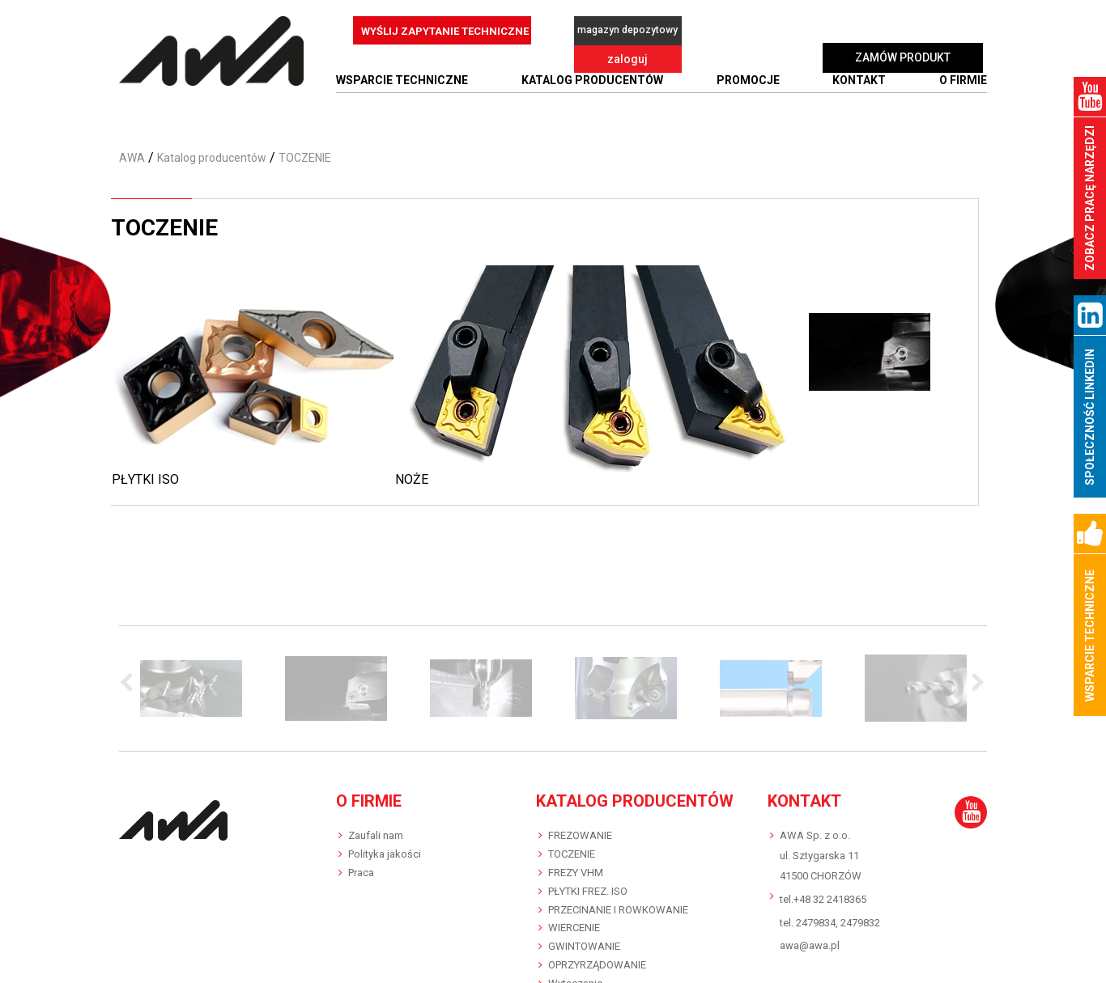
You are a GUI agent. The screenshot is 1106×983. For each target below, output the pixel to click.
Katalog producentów (592, 73)
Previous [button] (131, 676)
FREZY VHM (575, 865)
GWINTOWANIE (584, 940)
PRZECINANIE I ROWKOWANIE (618, 902)
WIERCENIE (574, 921)
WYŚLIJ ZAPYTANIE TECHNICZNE (445, 31)
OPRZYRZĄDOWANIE (597, 958)
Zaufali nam (375, 828)
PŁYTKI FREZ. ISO (587, 884)
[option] (191, 681)
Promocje (748, 73)
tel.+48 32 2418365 (823, 892)
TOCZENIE (571, 847)
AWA (132, 150)
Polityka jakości (384, 847)
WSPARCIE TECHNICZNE (402, 73)
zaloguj (738, 30)
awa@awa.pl (810, 939)
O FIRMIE (963, 73)
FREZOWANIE (580, 828)
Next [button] (975, 676)
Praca (361, 865)
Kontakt (859, 73)
